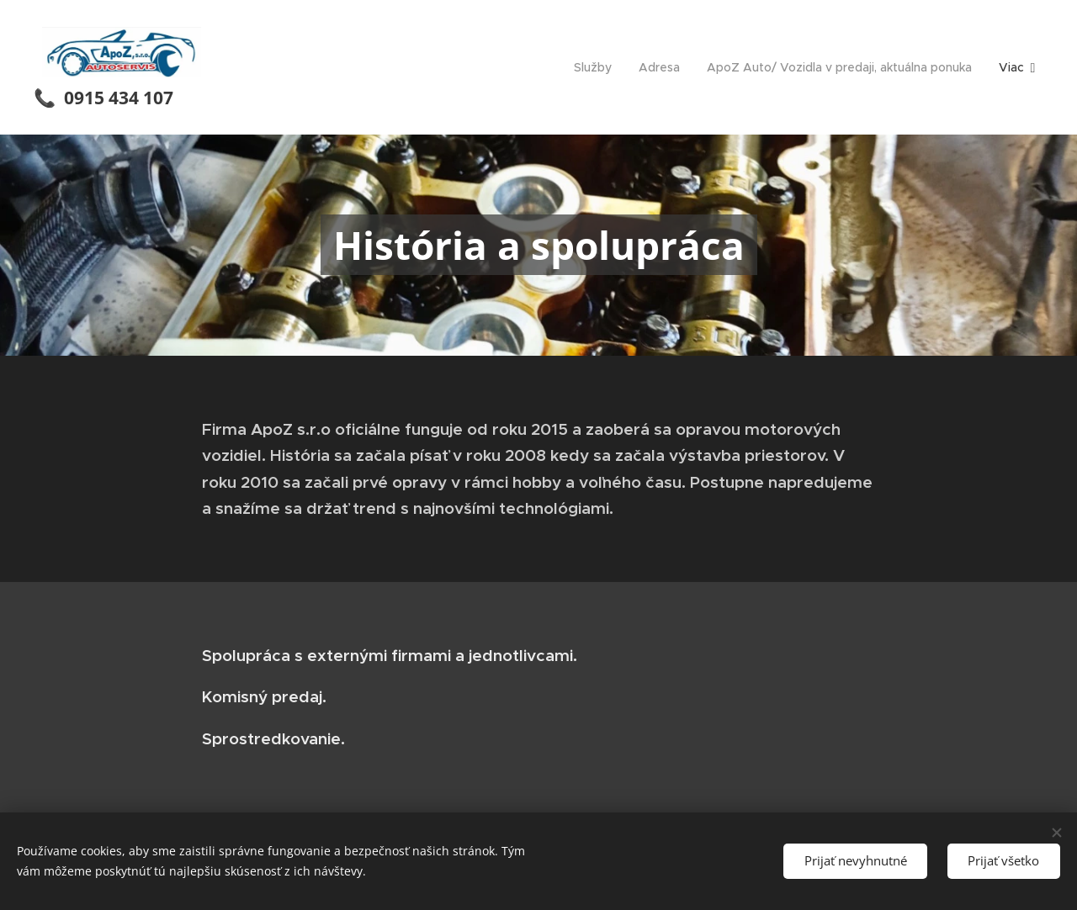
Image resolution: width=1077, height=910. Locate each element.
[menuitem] (597, 67)
